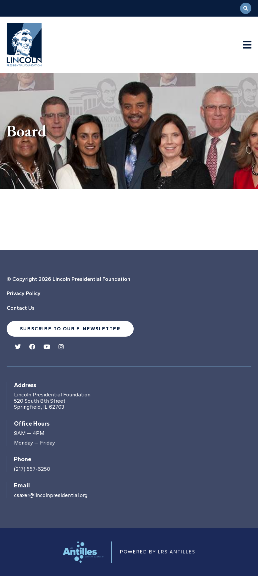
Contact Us (21, 308)
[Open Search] (245, 8)
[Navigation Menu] (247, 45)
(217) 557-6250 (32, 469)
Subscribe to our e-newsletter (70, 329)
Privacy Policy (24, 293)
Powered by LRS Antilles (157, 552)
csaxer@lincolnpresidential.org (50, 495)
